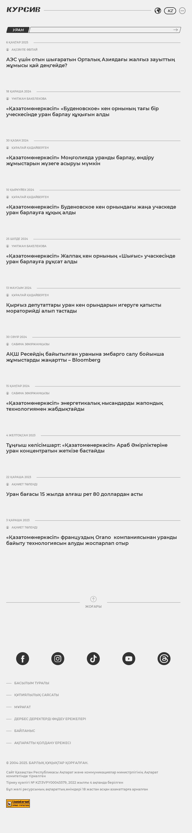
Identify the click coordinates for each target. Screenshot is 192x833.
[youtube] (128, 658)
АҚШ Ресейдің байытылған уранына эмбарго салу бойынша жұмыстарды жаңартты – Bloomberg (85, 357)
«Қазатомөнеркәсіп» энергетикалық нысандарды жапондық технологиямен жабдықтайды (84, 406)
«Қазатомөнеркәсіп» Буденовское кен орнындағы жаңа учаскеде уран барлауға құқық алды (91, 210)
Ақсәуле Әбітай (24, 49)
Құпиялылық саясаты (36, 695)
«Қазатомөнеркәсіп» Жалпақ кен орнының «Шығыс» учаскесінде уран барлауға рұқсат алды (90, 259)
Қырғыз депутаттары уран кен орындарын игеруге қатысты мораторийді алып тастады (83, 308)
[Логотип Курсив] (23, 9)
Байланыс (24, 731)
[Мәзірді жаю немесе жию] (182, 10)
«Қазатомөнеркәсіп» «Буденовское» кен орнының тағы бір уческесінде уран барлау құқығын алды (82, 111)
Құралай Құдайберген (30, 148)
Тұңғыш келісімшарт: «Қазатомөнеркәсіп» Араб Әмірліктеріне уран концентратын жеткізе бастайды (87, 448)
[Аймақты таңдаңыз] (157, 10)
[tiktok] (93, 658)
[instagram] (57, 658)
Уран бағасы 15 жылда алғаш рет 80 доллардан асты (74, 494)
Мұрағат (22, 707)
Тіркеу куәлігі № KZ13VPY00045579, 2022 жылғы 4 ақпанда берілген (64, 782)
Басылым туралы (31, 683)
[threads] (164, 658)
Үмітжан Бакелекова (29, 99)
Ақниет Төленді (24, 484)
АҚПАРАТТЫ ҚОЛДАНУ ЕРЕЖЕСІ (42, 743)
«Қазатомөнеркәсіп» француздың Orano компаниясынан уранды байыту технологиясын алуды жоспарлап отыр (91, 540)
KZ (170, 10)
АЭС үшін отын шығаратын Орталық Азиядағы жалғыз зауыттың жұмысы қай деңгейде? (90, 62)
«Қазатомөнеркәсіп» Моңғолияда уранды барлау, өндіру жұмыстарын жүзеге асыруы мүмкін (80, 161)
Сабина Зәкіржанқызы (30, 344)
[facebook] (22, 658)
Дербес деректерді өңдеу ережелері (50, 719)
